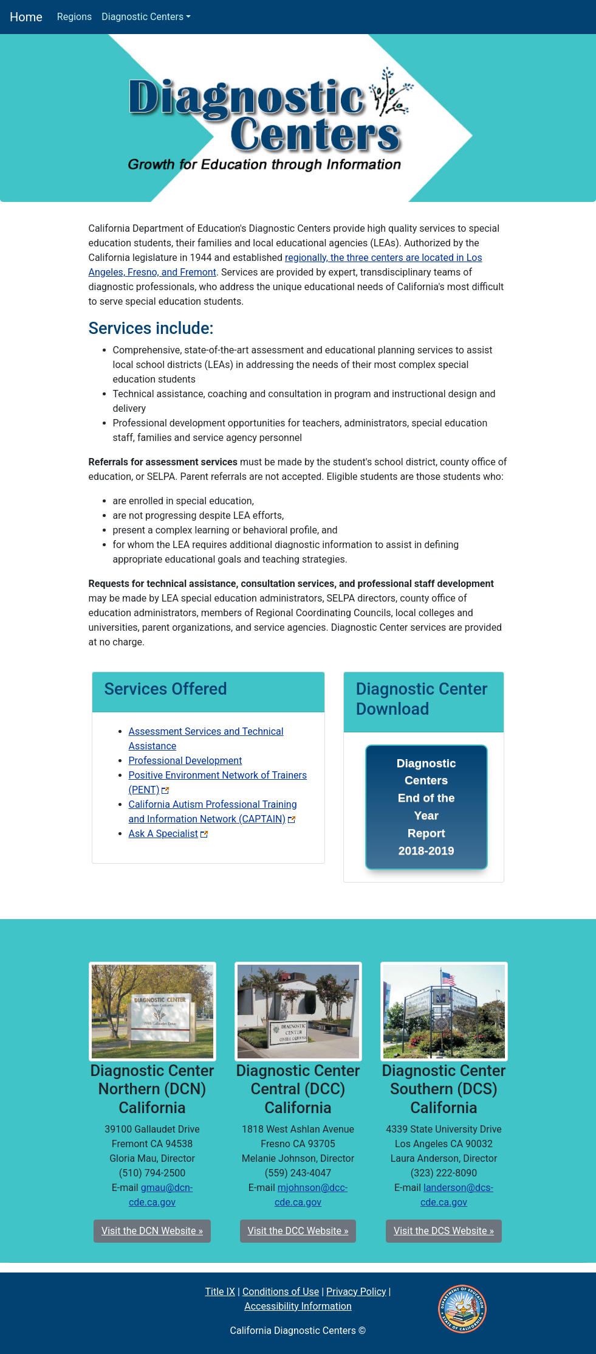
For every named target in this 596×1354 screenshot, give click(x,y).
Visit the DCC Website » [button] (298, 1231)
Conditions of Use (280, 1291)
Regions (74, 17)
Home (26, 16)
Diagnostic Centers (142, 17)
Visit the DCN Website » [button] (152, 1231)
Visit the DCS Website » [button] (444, 1231)
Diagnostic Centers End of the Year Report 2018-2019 (426, 807)
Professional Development (185, 760)
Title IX (220, 1291)
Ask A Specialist (168, 833)
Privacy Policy (356, 1291)
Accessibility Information (298, 1306)
